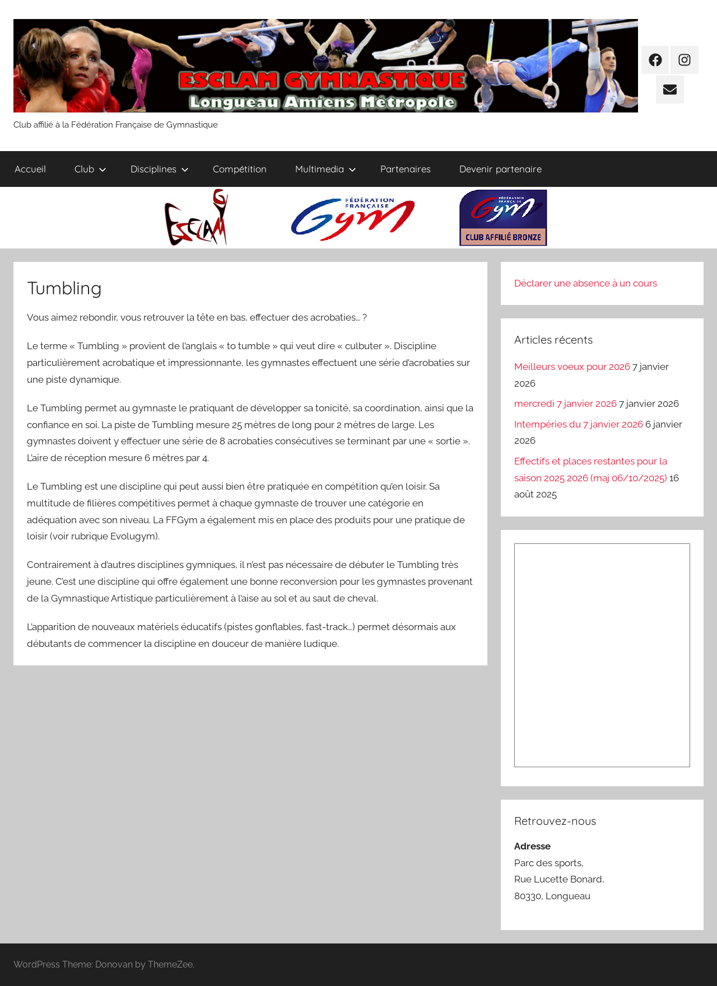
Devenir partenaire (500, 169)
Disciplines (160, 169)
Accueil (30, 169)
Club (90, 169)
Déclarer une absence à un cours (585, 283)
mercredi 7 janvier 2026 (565, 403)
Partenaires (405, 169)
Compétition (240, 169)
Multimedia (325, 169)
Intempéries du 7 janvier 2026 (578, 424)
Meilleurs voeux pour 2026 (572, 366)
